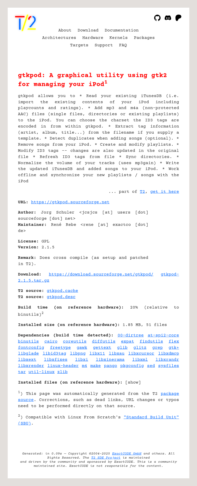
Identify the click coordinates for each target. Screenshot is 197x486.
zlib (62, 372)
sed (151, 366)
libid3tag (54, 353)
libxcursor (141, 353)
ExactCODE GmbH (126, 454)
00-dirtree (130, 335)
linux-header (62, 366)
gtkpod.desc (61, 297)
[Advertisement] (163, 232)
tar (22, 372)
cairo (50, 341)
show (133, 382)
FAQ (123, 45)
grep (157, 347)
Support (104, 45)
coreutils (74, 341)
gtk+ (174, 347)
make (95, 366)
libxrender (31, 366)
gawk (82, 347)
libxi (81, 359)
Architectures (59, 38)
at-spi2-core (163, 335)
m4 (84, 366)
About (64, 30)
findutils (151, 341)
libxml (140, 359)
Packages (144, 38)
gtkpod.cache (62, 291)
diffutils (103, 341)
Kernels (119, 38)
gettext (102, 347)
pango (110, 366)
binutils (28, 341)
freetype (60, 347)
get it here (164, 191)
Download (87, 30)
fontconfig (31, 347)
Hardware (92, 38)
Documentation (122, 30)
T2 (142, 191)
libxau (116, 353)
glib (122, 347)
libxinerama (110, 359)
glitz (139, 347)
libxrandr (167, 359)
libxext (27, 359)
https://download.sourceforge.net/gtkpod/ (101, 274)
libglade (28, 353)
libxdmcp (168, 353)
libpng (78, 353)
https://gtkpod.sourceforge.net (70, 202)
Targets (79, 45)
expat (127, 341)
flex (174, 341)
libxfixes (55, 359)
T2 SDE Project (105, 458)
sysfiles (168, 366)
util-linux (41, 372)
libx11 (97, 353)
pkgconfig (132, 366)
